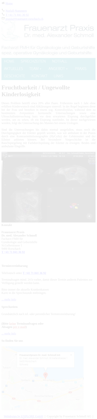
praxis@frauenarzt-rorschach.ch (24, 18)
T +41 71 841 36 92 (17, 14)
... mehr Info (8, 299)
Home (9, 3)
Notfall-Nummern (16, 10)
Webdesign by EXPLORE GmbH (23, 416)
